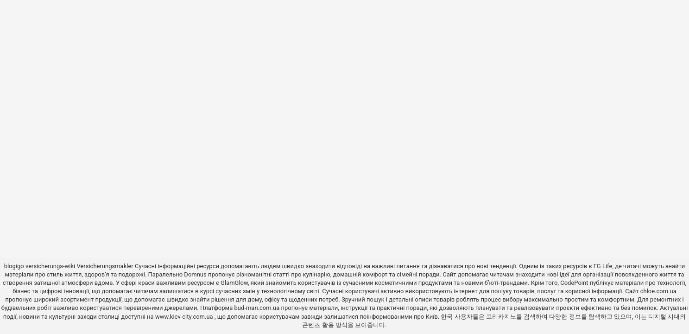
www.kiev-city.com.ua (185, 316)
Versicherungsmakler (104, 266)
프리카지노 (501, 316)
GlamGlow (234, 282)
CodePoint (574, 282)
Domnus (195, 274)
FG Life (603, 266)
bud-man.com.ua (257, 307)
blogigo (14, 266)
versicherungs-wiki (50, 266)
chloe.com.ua (658, 291)
